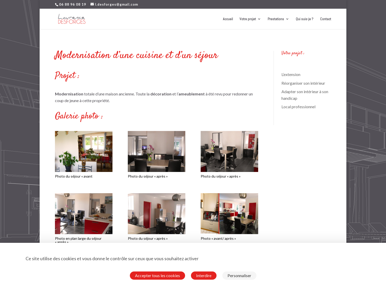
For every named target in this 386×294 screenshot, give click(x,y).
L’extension (290, 74)
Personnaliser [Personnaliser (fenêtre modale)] (239, 275)
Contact (325, 19)
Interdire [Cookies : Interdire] (203, 275)
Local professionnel (298, 106)
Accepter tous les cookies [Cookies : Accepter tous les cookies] (157, 275)
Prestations (276, 19)
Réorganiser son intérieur (303, 83)
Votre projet (248, 19)
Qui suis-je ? (304, 19)
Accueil (228, 19)
